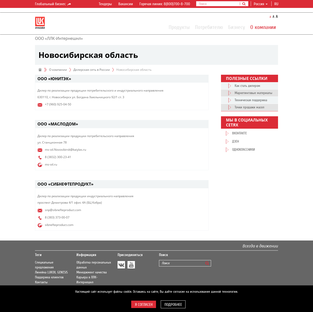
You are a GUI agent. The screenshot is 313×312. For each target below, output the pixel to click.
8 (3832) (50, 157)
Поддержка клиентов (49, 277)
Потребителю (209, 27)
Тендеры (105, 4)
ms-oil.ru (51, 164)
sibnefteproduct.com (59, 225)
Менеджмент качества (91, 272)
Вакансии (125, 4)
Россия (261, 4)
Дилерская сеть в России (91, 70)
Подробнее (173, 304)
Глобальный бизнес (53, 4)
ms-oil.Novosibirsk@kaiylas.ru (65, 149)
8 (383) (50, 217)
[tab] (121, 79)
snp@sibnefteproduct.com (63, 210)
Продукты (179, 27)
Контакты (41, 282)
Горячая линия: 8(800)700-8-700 (164, 4)
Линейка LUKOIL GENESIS (51, 272)
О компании (263, 27)
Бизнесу (236, 27)
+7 (46, 104)
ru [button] (276, 4)
